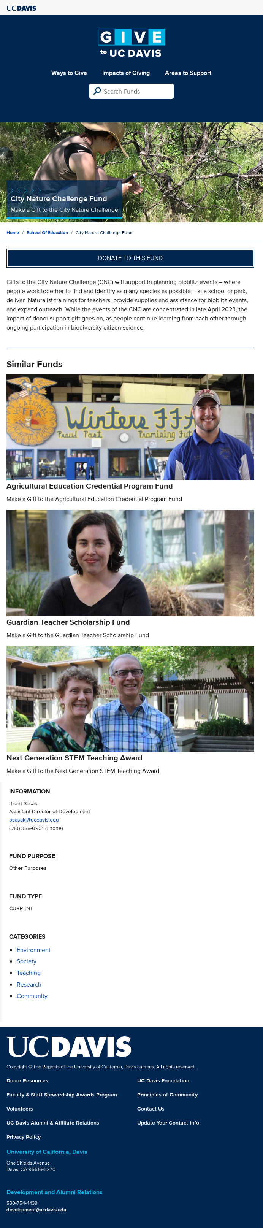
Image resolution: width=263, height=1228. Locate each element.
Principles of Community (167, 1094)
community (32, 996)
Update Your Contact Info (168, 1122)
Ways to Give (69, 72)
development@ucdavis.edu (36, 1209)
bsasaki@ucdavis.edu (34, 819)
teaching (29, 972)
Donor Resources (27, 1080)
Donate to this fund (130, 258)
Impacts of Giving (126, 72)
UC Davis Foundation (163, 1080)
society (26, 961)
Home (12, 232)
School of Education (47, 232)
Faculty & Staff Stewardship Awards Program (61, 1094)
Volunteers (19, 1108)
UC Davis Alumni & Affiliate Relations (52, 1122)
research (29, 984)
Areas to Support (188, 72)
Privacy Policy (23, 1137)
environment (34, 950)
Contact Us (151, 1108)
